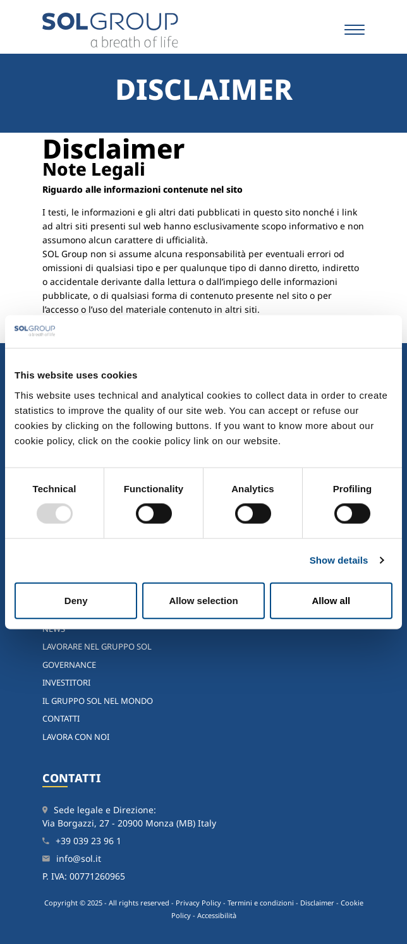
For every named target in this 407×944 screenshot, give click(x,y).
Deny (76, 600)
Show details (339, 560)
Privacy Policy (198, 902)
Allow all (331, 600)
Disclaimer (317, 902)
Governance (69, 664)
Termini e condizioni (261, 902)
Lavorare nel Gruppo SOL (97, 646)
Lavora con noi (75, 736)
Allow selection (203, 600)
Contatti (61, 718)
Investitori (66, 682)
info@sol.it (78, 858)
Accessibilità (216, 915)
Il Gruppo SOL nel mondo (97, 700)
